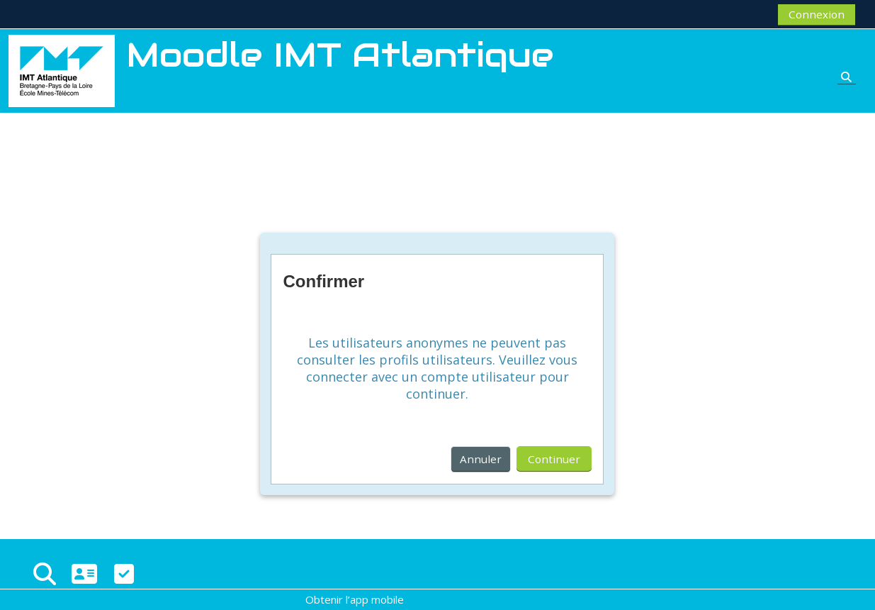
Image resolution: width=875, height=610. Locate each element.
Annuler (481, 459)
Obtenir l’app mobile (354, 599)
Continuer (554, 459)
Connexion (817, 14)
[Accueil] (62, 69)
